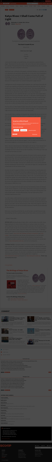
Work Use (16, 130)
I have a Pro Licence (32, 130)
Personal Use (23, 130)
